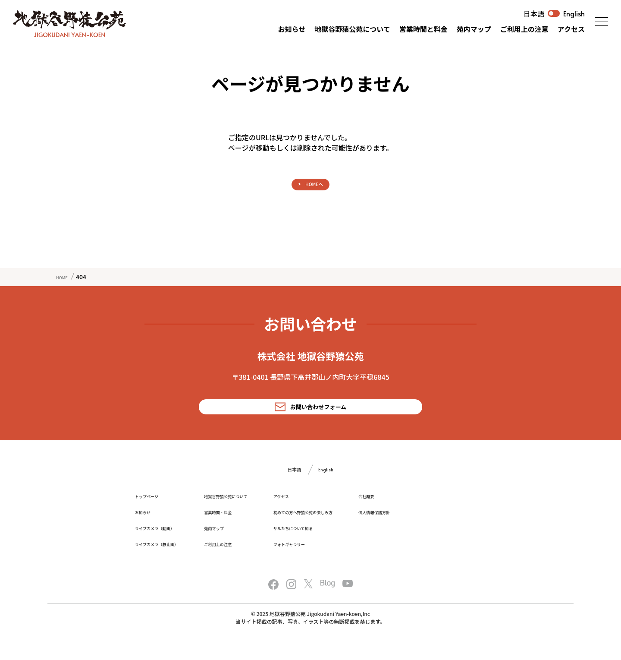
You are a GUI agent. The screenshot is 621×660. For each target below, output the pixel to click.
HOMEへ (314, 187)
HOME (65, 282)
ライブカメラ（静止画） (168, 559)
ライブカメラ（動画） (165, 543)
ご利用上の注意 (524, 29)
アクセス (571, 29)
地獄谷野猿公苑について (352, 29)
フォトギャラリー (343, 559)
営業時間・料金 (248, 527)
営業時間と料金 (423, 29)
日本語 (534, 13)
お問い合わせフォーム (311, 415)
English (574, 13)
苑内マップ (474, 29)
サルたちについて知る (349, 543)
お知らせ (292, 29)
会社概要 (448, 511)
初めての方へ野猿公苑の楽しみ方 (364, 527)
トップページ (153, 511)
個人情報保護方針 (460, 527)
